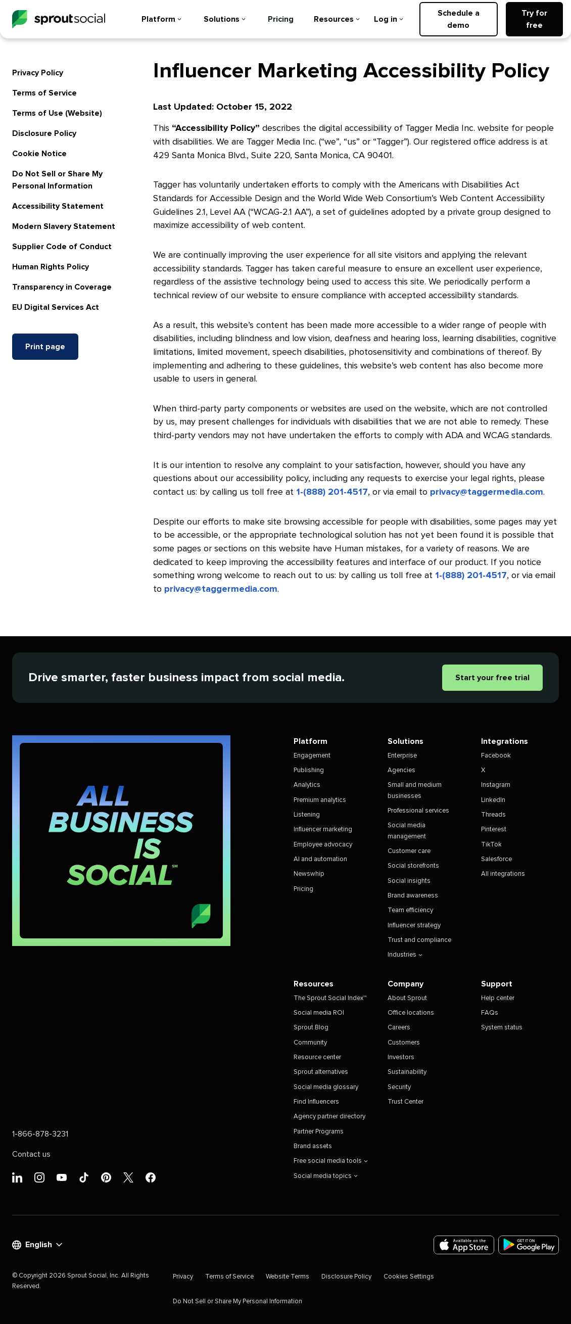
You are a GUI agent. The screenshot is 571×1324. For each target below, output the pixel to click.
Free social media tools (331, 1161)
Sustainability (407, 1072)
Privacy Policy (37, 73)
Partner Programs (319, 1131)
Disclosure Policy (44, 133)
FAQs (489, 1013)
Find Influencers (316, 1102)
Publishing (309, 770)
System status (501, 1027)
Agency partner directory (329, 1116)
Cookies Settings (409, 1276)
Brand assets (313, 1146)
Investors (401, 1057)
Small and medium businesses (415, 790)
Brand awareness (413, 895)
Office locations (411, 1013)
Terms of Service (44, 93)
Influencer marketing (323, 829)
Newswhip (309, 874)
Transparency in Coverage (62, 287)
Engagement (312, 755)
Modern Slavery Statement (63, 226)
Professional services (418, 811)
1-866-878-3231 (40, 1134)
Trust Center (405, 1102)
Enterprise (402, 755)
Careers (399, 1027)
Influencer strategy (414, 925)
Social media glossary (326, 1087)
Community (310, 1042)
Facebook (496, 755)
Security (399, 1087)
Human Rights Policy (50, 267)
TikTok (491, 844)
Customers (404, 1042)
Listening (307, 815)
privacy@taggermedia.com (486, 492)
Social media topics (326, 1176)
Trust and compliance (419, 940)
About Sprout (407, 998)
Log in (388, 19)
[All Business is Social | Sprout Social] (121, 840)
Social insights (409, 881)
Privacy (183, 1276)
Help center (497, 998)
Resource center (317, 1057)
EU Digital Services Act (55, 307)
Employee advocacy (323, 844)
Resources (337, 19)
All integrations (503, 874)
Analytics (307, 785)
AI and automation (320, 859)
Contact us (31, 1154)
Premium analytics (320, 800)
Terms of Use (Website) (57, 113)
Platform (161, 19)
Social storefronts (413, 866)
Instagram (495, 785)
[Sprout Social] (58, 19)
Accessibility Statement (58, 206)
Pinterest (493, 829)
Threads (493, 815)
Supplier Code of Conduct (62, 247)
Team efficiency (410, 910)
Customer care (409, 851)
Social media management (407, 830)
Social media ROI (319, 1013)
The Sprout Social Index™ (330, 998)
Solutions (225, 19)
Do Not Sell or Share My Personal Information (237, 1301)
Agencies (401, 770)
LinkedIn (493, 800)
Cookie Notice (39, 154)
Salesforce (496, 859)
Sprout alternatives (321, 1072)
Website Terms (287, 1276)
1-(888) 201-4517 (332, 492)
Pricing (281, 19)
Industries (405, 955)
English (37, 1245)
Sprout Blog (311, 1027)
